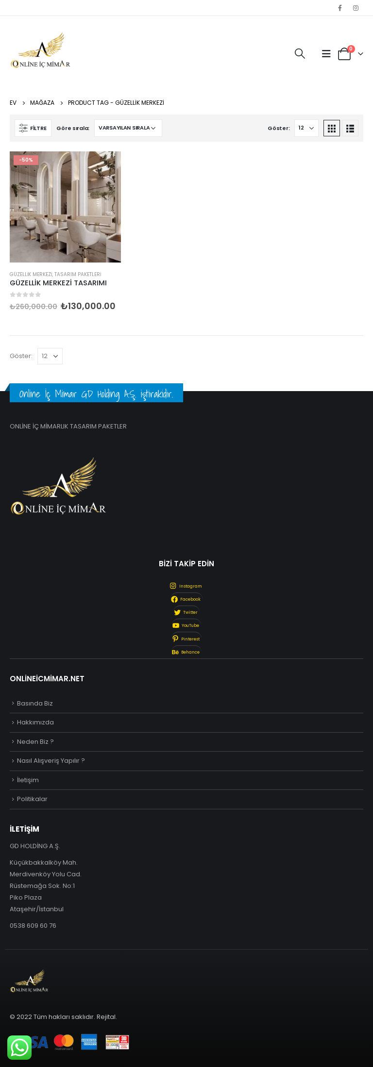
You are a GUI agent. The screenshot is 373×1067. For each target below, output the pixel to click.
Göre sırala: (72, 128)
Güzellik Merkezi (31, 274)
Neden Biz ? (35, 741)
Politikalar (32, 799)
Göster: (278, 128)
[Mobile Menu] (326, 54)
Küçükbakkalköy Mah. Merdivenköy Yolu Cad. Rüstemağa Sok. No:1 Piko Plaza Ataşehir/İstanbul (46, 886)
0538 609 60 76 (33, 925)
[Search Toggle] (300, 54)
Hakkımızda (35, 722)
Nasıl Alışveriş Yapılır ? (51, 760)
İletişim (28, 780)
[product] (65, 207)
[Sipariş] (128, 128)
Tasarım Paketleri (77, 274)
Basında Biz (35, 703)
